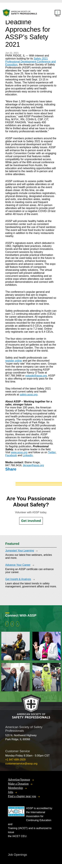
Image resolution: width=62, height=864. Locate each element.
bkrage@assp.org (33, 465)
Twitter (52, 452)
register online (13, 360)
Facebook (11, 455)
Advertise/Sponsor (19, 779)
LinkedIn (28, 455)
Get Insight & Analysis (18, 579)
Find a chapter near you (22, 796)
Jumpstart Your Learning (19, 550)
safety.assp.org (28, 394)
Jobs (10, 792)
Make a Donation (18, 783)
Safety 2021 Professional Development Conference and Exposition (30, 61)
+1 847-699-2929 (15, 759)
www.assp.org (19, 452)
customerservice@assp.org (21, 763)
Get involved (31, 521)
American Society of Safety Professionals (20, 13)
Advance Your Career (17, 564)
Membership (15, 788)
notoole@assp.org (36, 375)
